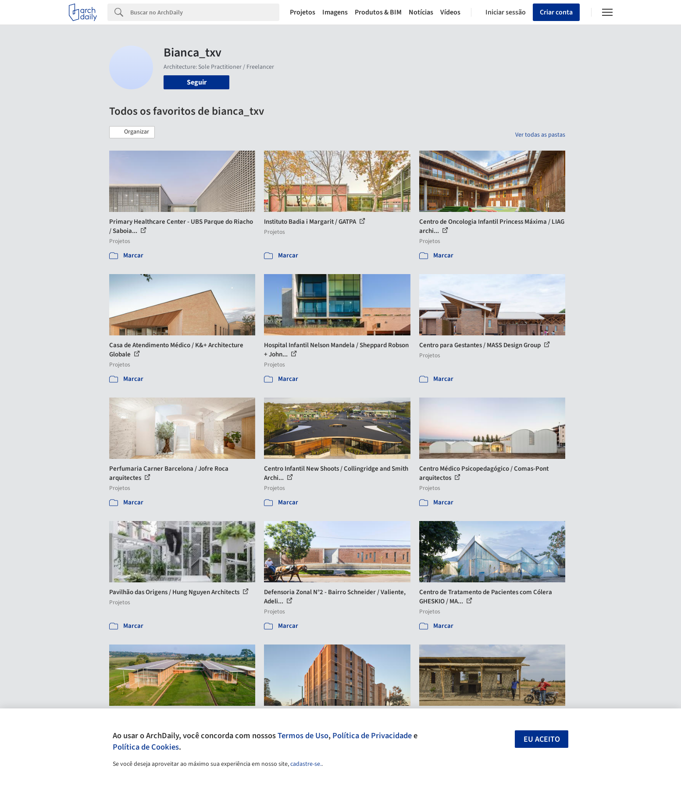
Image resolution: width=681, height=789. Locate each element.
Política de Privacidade (372, 735)
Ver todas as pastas (540, 135)
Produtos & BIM (378, 12)
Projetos (302, 12)
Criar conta (556, 12)
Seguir (197, 82)
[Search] (205, 12)
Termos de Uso (303, 735)
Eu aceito (542, 739)
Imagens (335, 12)
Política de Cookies (146, 747)
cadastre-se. (305, 764)
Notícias (421, 12)
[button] (132, 132)
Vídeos (450, 12)
